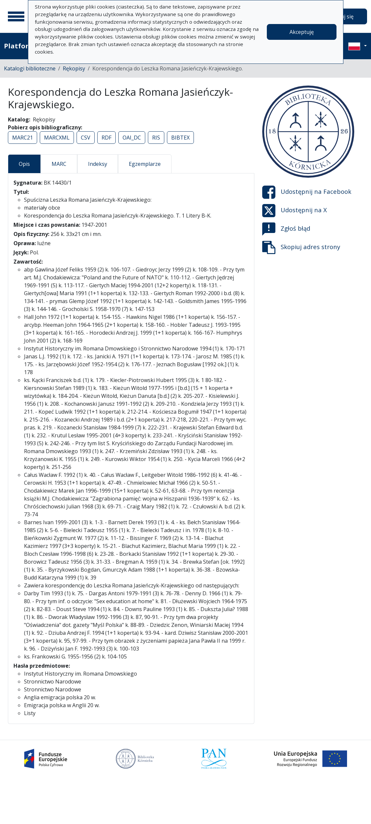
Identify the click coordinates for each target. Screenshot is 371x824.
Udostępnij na (306, 192)
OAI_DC (132, 137)
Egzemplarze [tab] (145, 163)
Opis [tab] (24, 163)
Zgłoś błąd (286, 229)
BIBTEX (180, 137)
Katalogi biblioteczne (30, 68)
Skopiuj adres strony (301, 247)
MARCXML (57, 137)
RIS (156, 137)
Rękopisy (74, 68)
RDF (106, 137)
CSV (85, 137)
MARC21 (22, 137)
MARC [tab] (59, 163)
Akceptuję (302, 32)
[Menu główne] (16, 16)
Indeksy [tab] (97, 163)
